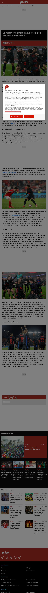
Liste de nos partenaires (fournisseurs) (13, 112)
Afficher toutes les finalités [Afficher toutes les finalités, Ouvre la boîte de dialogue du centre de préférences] (16, 116)
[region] (24, 102)
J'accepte (29, 116)
